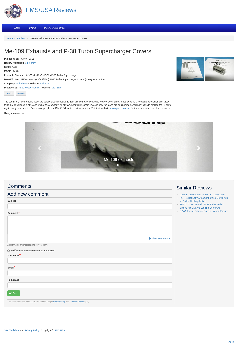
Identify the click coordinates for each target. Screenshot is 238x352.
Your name (13, 255)
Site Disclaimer (12, 330)
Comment (12, 213)
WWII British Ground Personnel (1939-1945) (202, 194)
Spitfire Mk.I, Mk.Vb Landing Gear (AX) (200, 207)
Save (13, 293)
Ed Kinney (30, 63)
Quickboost (22, 83)
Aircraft (21, 93)
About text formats (159, 238)
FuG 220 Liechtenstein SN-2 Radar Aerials (202, 204)
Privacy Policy (59, 302)
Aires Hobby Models (29, 87)
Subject (11, 201)
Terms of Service (77, 302)
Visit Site (44, 83)
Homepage (13, 280)
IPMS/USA (59, 330)
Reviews (21, 38)
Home (10, 38)
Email (10, 267)
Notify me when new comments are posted (31, 250)
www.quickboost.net (120, 108)
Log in (231, 342)
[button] (119, 146)
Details (9, 93)
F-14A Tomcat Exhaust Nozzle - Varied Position (204, 211)
